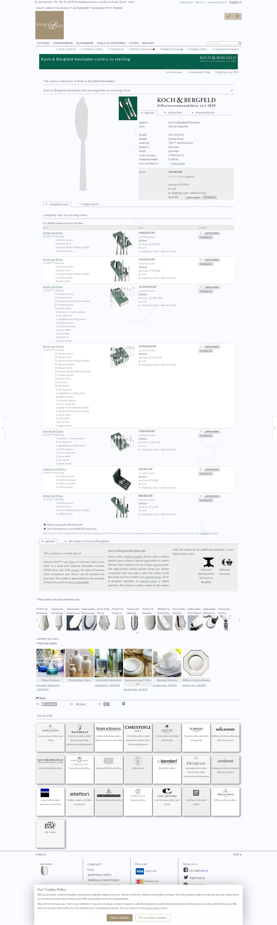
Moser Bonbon (50, 665)
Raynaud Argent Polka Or (138, 667)
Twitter (195, 878)
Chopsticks (117, 49)
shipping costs (99, 874)
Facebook (197, 870)
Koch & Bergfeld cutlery (50, 763)
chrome (157, 564)
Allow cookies (119, 917)
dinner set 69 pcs (89, 287)
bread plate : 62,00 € (136, 689)
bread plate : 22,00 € (165, 685)
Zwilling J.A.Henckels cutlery (196, 797)
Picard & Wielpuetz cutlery (109, 795)
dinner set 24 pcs (89, 233)
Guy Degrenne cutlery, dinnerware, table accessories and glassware (196, 767)
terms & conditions (103, 880)
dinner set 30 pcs (89, 259)
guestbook (186, 2)
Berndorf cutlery (167, 763)
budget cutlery (198, 49)
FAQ (90, 869)
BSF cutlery (50, 827)
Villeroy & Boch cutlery (225, 795)
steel (147, 560)
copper (75, 570)
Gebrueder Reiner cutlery (109, 763)
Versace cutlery (138, 795)
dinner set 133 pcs (89, 346)
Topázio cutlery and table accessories (196, 733)
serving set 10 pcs (89, 431)
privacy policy (153, 908)
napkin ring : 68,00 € (194, 685)
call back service (217, 2)
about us (200, 2)
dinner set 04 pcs (89, 496)
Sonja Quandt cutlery (80, 763)
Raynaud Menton (167, 665)
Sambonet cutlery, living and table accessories (225, 765)
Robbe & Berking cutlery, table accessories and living (109, 733)
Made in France (171, 49)
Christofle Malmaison (109, 665)
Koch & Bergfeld (81, 7)
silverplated (178, 163)
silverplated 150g (200, 72)
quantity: (173, 197)
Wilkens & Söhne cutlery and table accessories (225, 733)
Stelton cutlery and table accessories (80, 797)
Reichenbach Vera (79, 665)
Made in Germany (142, 49)
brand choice (63, 7)
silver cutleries (67, 49)
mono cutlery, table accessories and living (50, 797)
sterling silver (153, 577)
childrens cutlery (93, 49)
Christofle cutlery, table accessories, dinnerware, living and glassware (138, 735)
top (236, 854)
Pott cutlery (138, 763)
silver (72, 561)
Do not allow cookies (153, 917)
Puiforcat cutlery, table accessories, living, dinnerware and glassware (80, 735)
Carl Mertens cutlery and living (167, 797)
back (41, 854)
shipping (189, 176)
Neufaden (118, 7)
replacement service (226, 49)
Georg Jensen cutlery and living (50, 733)
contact (95, 864)
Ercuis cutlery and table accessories (167, 733)
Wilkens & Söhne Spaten (196, 665)
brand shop (175, 72)
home (39, 7)
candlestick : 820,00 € (107, 685)
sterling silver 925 (101, 7)
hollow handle (133, 556)
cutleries (49, 7)
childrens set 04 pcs (89, 469)
